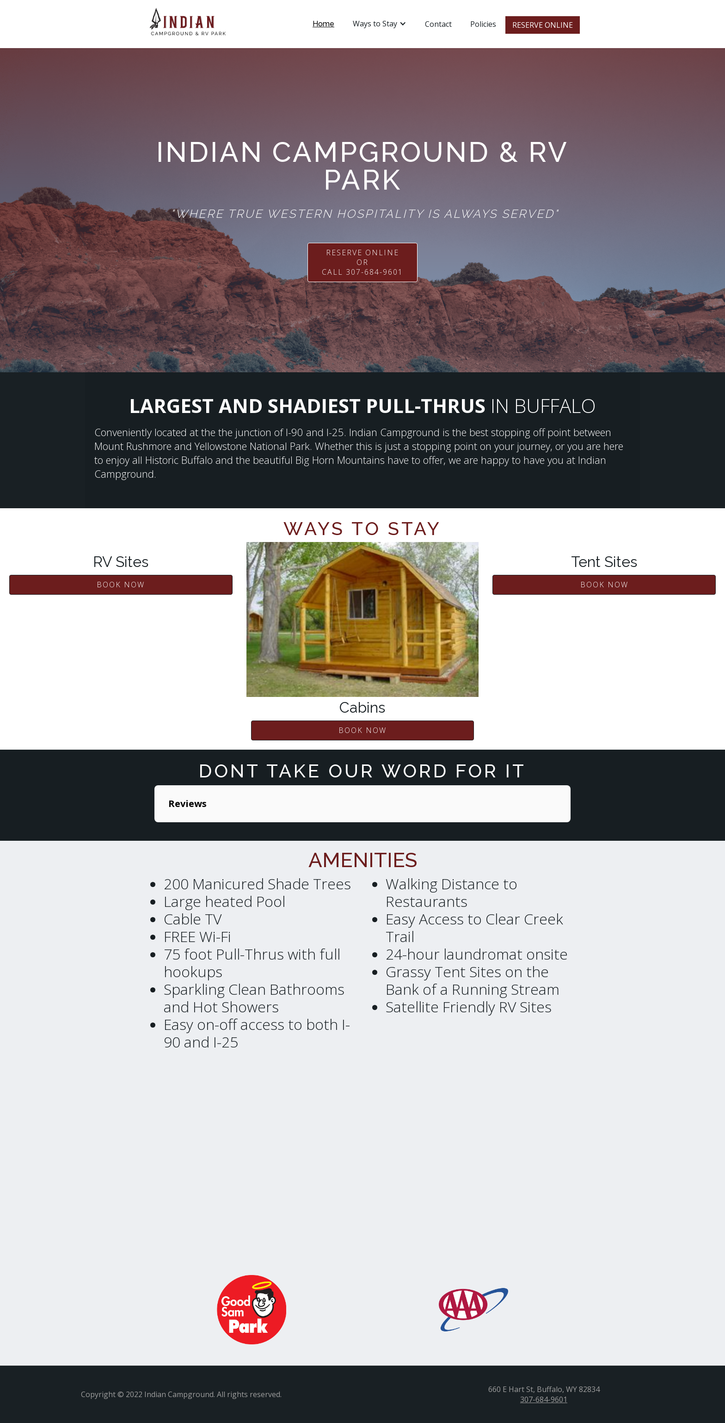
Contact (438, 24)
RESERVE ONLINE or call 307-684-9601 (362, 262)
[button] (380, 23)
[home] (188, 24)
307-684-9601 (543, 1399)
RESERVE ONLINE (542, 25)
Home (323, 23)
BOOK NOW (121, 584)
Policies (483, 24)
